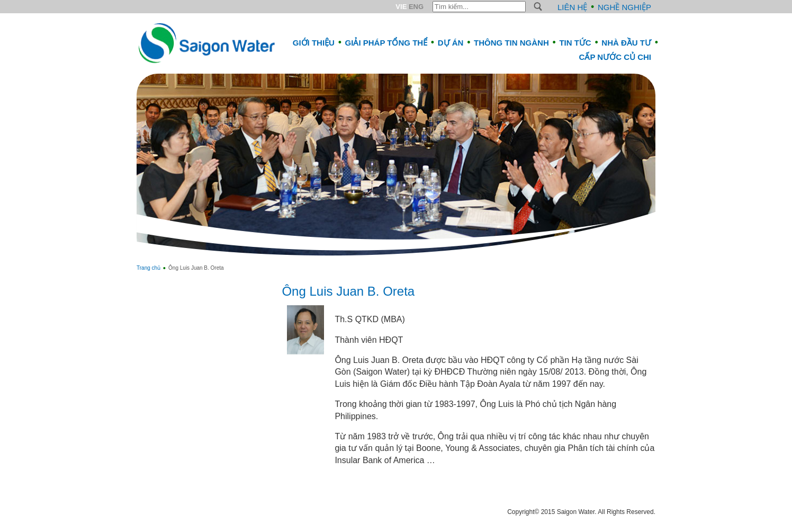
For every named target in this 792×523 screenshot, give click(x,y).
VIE (401, 7)
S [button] (538, 7)
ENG (416, 7)
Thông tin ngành (511, 42)
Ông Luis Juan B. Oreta (348, 291)
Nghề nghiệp (624, 7)
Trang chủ (148, 268)
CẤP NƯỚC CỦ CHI (615, 56)
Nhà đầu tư (626, 42)
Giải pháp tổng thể (386, 42)
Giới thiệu (314, 42)
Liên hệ (572, 7)
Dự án (451, 42)
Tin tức (575, 42)
